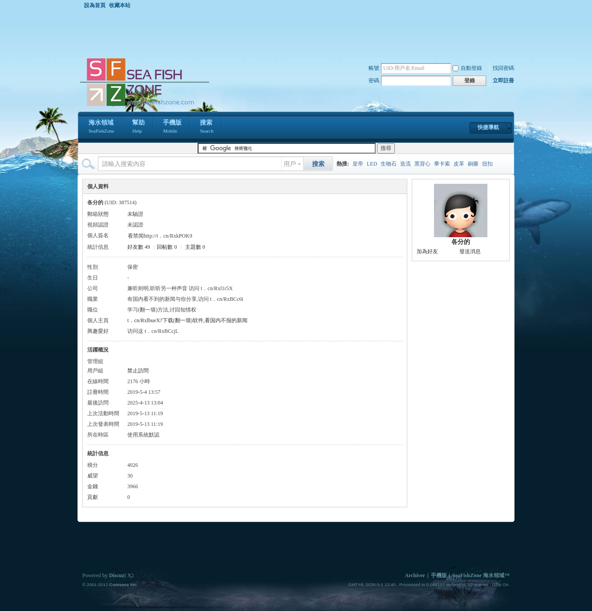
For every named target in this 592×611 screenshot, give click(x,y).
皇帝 (358, 164)
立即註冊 (503, 80)
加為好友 (427, 251)
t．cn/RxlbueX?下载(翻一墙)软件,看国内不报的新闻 (187, 320)
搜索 (206, 127)
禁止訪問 (138, 371)
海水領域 (101, 127)
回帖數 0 (167, 247)
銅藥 (473, 164)
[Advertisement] (298, 33)
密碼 (374, 80)
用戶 (290, 164)
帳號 (374, 68)
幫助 (138, 127)
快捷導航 (488, 127)
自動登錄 (467, 68)
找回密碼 (503, 68)
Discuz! (117, 575)
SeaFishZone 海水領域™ (481, 575)
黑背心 (422, 164)
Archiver (415, 575)
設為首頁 (94, 5)
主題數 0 (195, 247)
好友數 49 (138, 247)
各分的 (460, 242)
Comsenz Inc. (123, 584)
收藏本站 (119, 5)
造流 (405, 164)
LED (372, 164)
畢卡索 (442, 164)
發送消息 (470, 251)
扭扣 (487, 164)
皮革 (459, 164)
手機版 (172, 127)
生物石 (389, 164)
